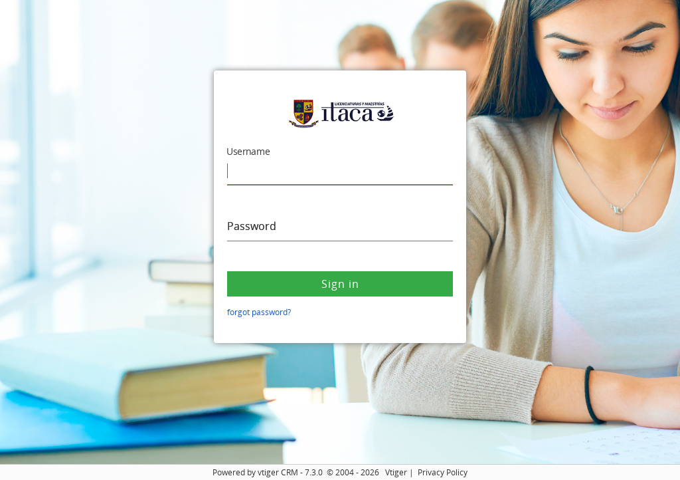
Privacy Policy (443, 472)
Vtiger (396, 472)
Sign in (340, 284)
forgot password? (259, 312)
